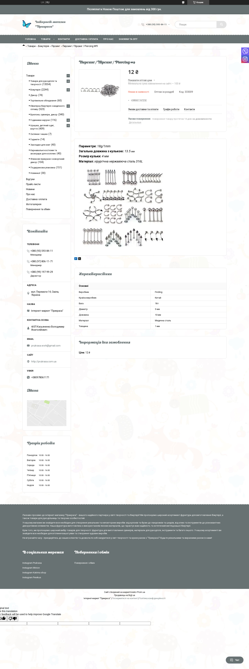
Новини (30, 189)
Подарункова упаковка (42, 167)
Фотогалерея (33, 204)
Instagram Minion (31, 567)
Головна (30, 39)
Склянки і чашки (39, 134)
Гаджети (34, 139)
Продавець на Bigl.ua (124, 595)
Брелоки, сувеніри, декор (43, 114)
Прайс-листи (33, 184)
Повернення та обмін (38, 209)
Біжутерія (43, 46)
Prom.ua (141, 592)
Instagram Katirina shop (34, 572)
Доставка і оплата (86, 39)
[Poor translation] (12, 619)
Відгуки (30, 179)
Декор (33, 95)
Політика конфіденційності (152, 598)
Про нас (108, 39)
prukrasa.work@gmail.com (46, 345)
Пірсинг (56, 46)
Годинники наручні (40, 120)
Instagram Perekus (31, 577)
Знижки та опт (128, 39)
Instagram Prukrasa (32, 563)
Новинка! (35, 173)
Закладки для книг (40, 144)
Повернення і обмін (84, 563)
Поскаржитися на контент (124, 598)
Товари (45, 39)
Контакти (64, 39)
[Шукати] (221, 24)
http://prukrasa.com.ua (43, 361)
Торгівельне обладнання (43, 100)
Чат (234, 660)
